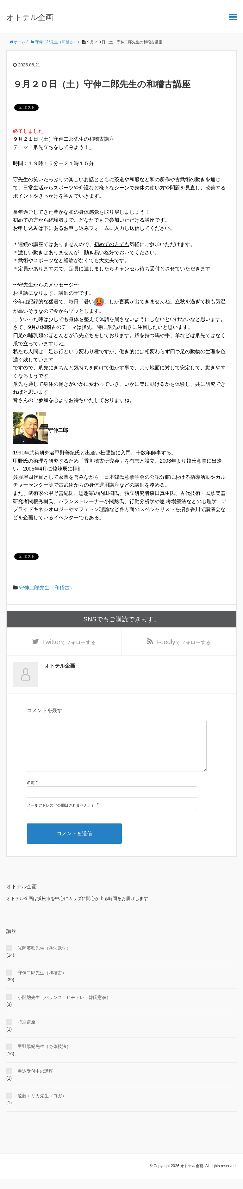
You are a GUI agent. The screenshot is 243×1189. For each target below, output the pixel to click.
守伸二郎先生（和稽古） (47, 587)
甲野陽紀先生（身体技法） (44, 1056)
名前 (30, 793)
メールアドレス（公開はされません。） (61, 815)
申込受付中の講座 (35, 1081)
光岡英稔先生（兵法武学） (44, 958)
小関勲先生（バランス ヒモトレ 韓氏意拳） (64, 1007)
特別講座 (26, 1031)
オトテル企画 (29, 17)
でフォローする (69, 641)
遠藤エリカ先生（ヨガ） (42, 1105)
